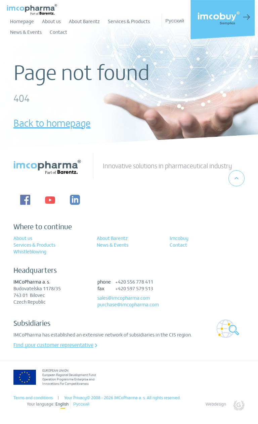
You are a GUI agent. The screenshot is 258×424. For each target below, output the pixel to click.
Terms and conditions (33, 398)
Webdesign (216, 404)
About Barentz (84, 21)
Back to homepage (51, 122)
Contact (58, 31)
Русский (174, 20)
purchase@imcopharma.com (128, 304)
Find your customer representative (53, 344)
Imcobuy (179, 238)
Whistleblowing (29, 251)
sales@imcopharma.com (123, 297)
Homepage (22, 21)
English (62, 404)
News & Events (26, 31)
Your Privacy (75, 398)
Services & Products (129, 21)
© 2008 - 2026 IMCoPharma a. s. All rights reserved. (134, 398)
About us (51, 21)
